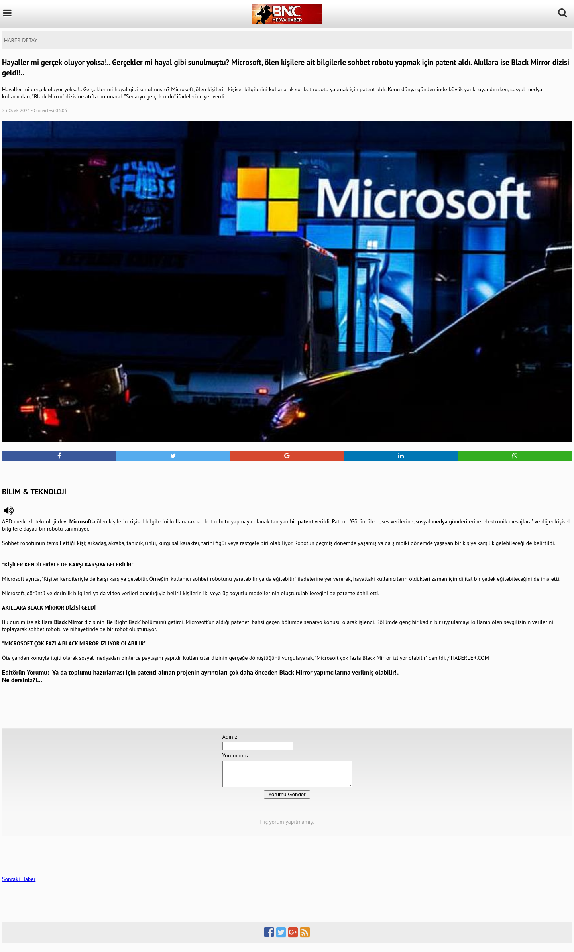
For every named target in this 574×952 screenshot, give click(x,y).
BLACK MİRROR (45, 607)
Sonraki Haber (18, 883)
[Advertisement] (287, 473)
